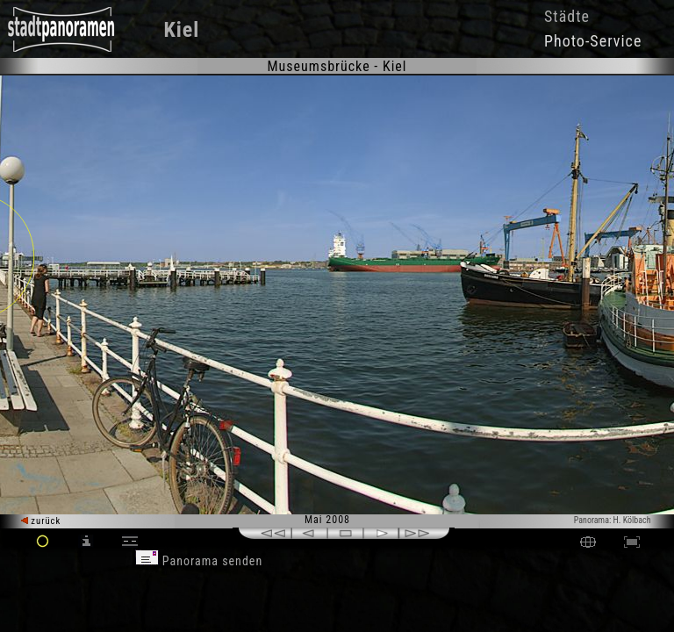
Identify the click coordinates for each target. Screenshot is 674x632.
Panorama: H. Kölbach (612, 520)
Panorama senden (199, 561)
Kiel (182, 30)
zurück (41, 521)
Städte (567, 16)
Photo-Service (593, 41)
